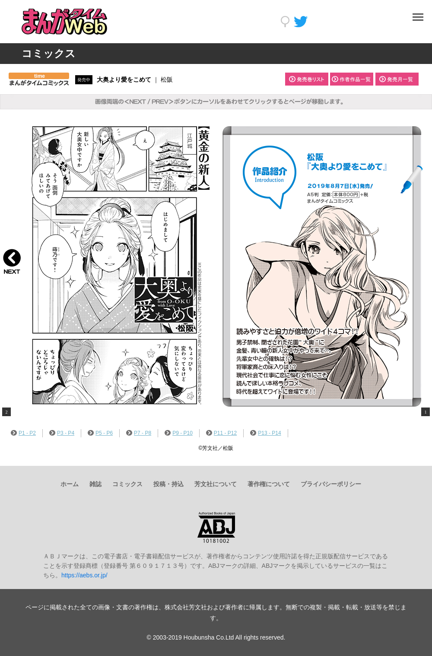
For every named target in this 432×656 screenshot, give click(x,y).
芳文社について (215, 484)
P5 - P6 (100, 433)
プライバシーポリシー (331, 484)
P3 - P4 (61, 433)
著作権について (269, 484)
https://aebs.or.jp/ (84, 575)
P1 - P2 (23, 433)
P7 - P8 (138, 433)
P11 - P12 (221, 433)
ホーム (69, 484)
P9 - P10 (179, 433)
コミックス (127, 484)
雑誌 (95, 484)
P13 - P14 (265, 433)
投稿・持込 (168, 484)
